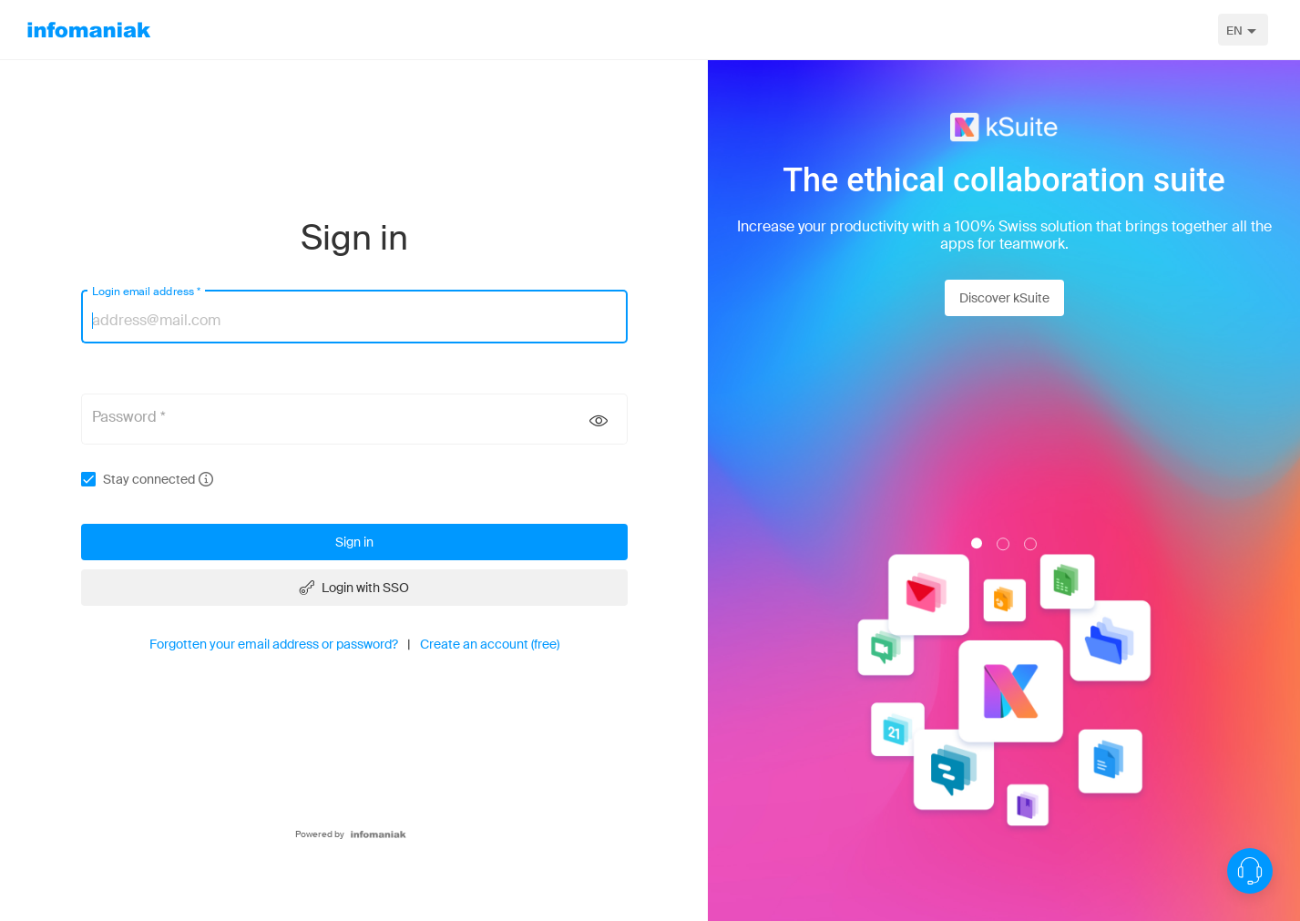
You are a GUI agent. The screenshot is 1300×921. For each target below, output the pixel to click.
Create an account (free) (489, 644)
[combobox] (1243, 30)
